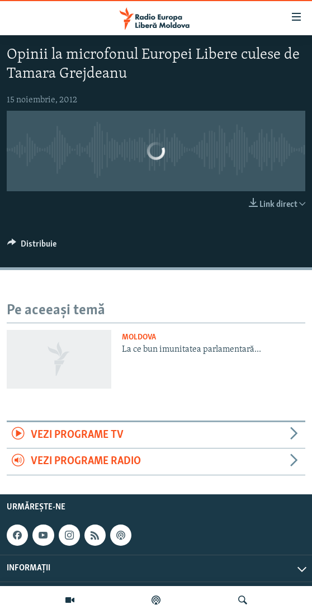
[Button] (31, 246)
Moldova (139, 337)
